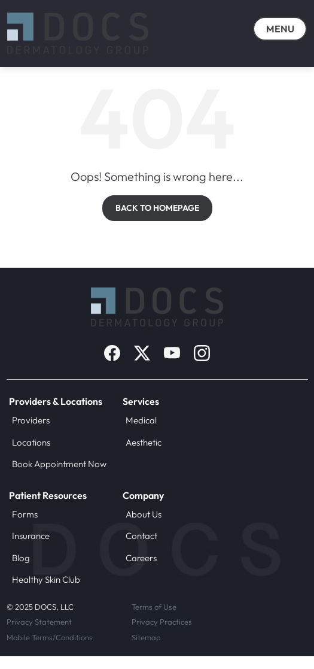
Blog (21, 558)
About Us (143, 514)
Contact (141, 535)
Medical (141, 420)
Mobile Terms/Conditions (50, 637)
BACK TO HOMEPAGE (157, 207)
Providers (31, 420)
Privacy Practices (162, 621)
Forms (25, 514)
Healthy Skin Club (46, 579)
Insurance (31, 535)
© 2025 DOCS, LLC (40, 607)
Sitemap (146, 637)
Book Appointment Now (59, 464)
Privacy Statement (39, 621)
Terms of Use (154, 607)
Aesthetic (143, 442)
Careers (141, 558)
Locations (31, 442)
